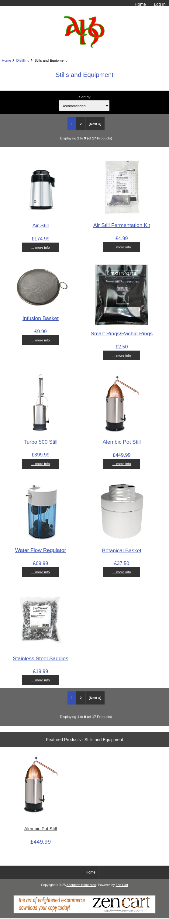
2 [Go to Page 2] (80, 124)
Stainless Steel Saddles (40, 658)
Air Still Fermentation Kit (121, 225)
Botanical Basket (122, 550)
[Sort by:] (84, 105)
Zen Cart (122, 885)
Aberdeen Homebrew (81, 885)
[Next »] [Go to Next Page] (95, 124)
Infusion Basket (40, 318)
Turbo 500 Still (41, 442)
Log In (160, 4)
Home (140, 4)
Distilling (22, 60)
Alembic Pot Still (121, 442)
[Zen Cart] (84, 912)
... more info (40, 247)
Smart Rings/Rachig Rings (122, 333)
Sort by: (85, 97)
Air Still (40, 225)
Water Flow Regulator (40, 550)
